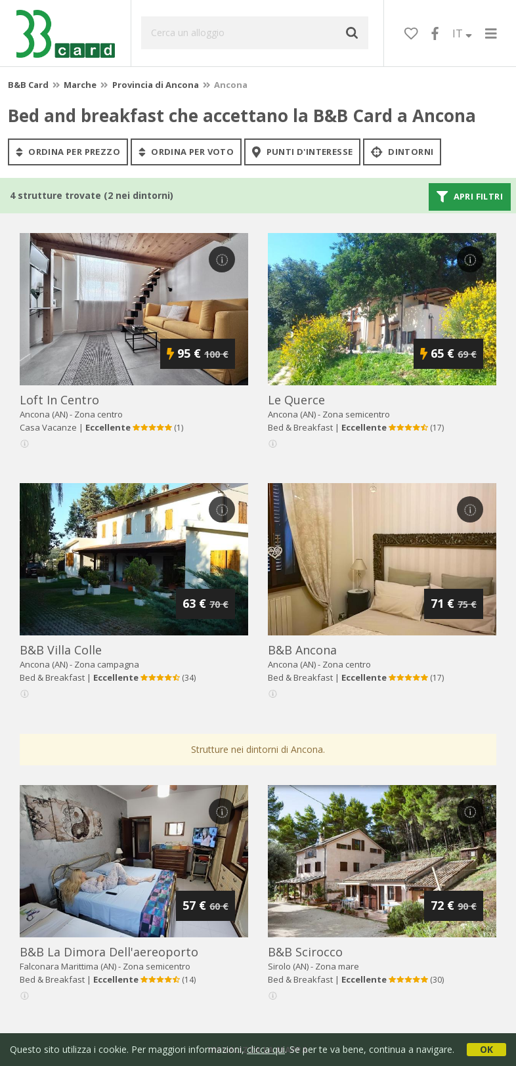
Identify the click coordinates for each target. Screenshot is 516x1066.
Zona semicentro (356, 414)
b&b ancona (302, 650)
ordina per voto (186, 152)
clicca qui (266, 1049)
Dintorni (402, 152)
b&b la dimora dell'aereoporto (109, 952)
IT (462, 33)
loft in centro (59, 400)
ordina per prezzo (68, 152)
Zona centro (98, 414)
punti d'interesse (302, 152)
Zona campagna (106, 664)
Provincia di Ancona (155, 85)
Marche (80, 85)
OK (486, 1049)
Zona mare (337, 966)
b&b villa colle (61, 650)
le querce (296, 400)
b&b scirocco (305, 952)
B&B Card (28, 85)
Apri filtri (470, 197)
